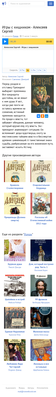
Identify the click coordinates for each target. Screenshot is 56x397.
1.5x (39, 70)
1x (28, 70)
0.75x (22, 70)
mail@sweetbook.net (27, 391)
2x (45, 70)
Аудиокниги (11, 388)
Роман (15, 36)
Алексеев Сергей (15, 76)
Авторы (31, 388)
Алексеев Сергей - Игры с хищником (21, 47)
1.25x (33, 70)
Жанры (22, 388)
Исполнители (42, 388)
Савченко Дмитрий (20, 79)
